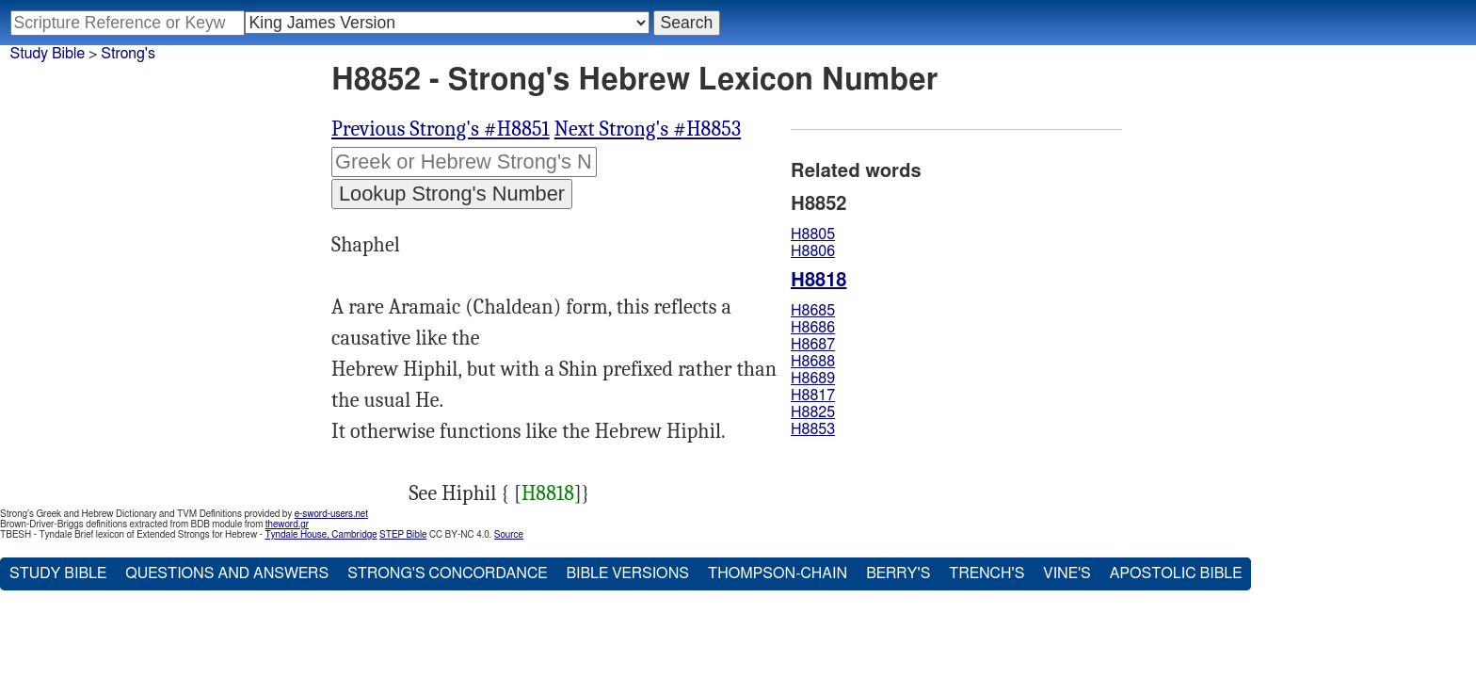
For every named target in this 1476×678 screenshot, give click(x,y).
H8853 (813, 429)
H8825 (813, 412)
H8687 (813, 344)
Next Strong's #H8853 (647, 129)
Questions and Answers (227, 573)
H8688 (813, 361)
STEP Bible (402, 535)
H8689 (813, 378)
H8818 (547, 493)
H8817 (813, 395)
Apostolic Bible (1176, 573)
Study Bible (47, 53)
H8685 (813, 310)
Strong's (128, 53)
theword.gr (287, 524)
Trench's (986, 573)
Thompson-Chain (777, 573)
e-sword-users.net (331, 514)
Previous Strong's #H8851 (440, 129)
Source (508, 535)
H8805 (813, 234)
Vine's (1066, 573)
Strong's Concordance (447, 573)
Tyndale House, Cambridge (321, 535)
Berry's (898, 573)
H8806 (813, 251)
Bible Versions (627, 573)
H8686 (813, 327)
